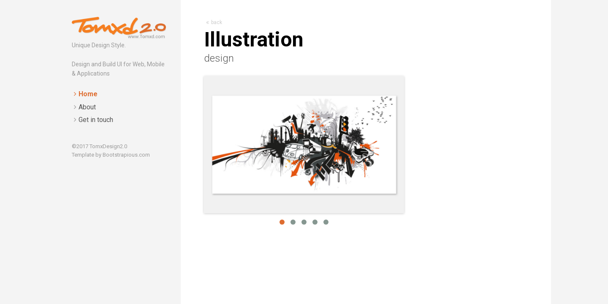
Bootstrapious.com (126, 155)
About (87, 107)
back (214, 22)
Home (88, 94)
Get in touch (96, 120)
